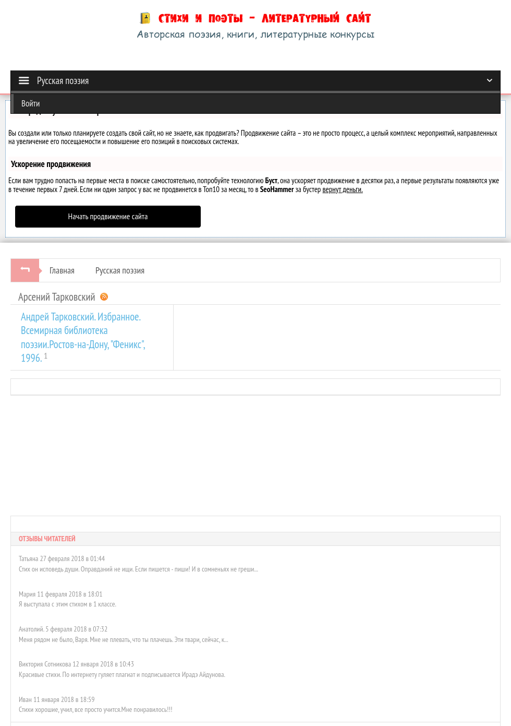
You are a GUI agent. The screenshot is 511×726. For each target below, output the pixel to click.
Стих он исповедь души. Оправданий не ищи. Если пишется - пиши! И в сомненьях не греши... (138, 569)
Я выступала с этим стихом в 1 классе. (67, 604)
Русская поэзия (119, 270)
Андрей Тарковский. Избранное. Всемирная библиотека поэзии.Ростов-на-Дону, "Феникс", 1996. (82, 337)
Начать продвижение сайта (108, 216)
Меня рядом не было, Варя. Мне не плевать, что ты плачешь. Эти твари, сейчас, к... (123, 639)
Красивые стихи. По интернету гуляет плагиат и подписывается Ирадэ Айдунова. (122, 674)
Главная (62, 270)
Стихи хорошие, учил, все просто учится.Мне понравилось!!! (95, 709)
